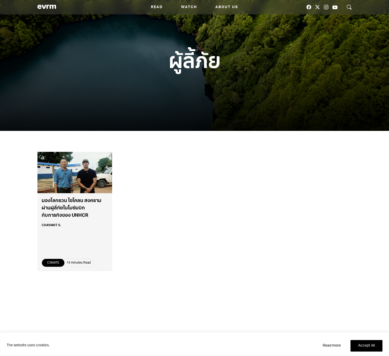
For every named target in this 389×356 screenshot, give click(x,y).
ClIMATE (53, 262)
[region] (194, 344)
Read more (332, 346)
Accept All (366, 346)
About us (226, 7)
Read (157, 7)
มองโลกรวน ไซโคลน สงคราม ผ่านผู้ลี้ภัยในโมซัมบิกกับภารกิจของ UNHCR (71, 208)
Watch (189, 7)
